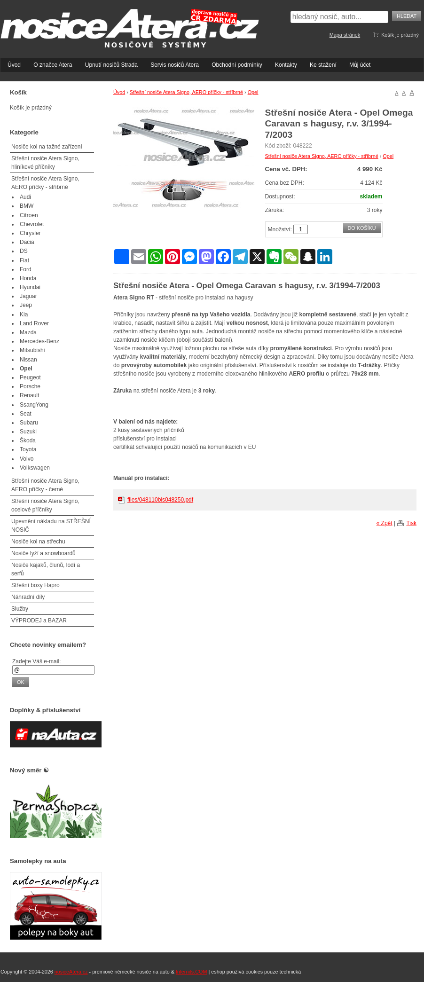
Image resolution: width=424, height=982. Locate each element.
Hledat (406, 16)
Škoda (28, 440)
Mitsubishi (32, 350)
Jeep (26, 305)
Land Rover (34, 323)
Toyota (28, 449)
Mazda (28, 332)
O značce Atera (52, 65)
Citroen (29, 215)
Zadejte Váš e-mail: (36, 661)
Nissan (28, 359)
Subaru (29, 422)
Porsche (30, 386)
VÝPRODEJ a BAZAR (39, 620)
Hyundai (30, 287)
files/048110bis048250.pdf (160, 499)
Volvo (26, 459)
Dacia (27, 242)
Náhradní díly (28, 597)
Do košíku (362, 228)
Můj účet (359, 65)
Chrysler (30, 233)
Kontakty (286, 65)
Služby (19, 608)
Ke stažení (323, 65)
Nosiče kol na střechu (38, 541)
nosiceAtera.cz (71, 971)
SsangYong (34, 404)
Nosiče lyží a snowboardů (43, 553)
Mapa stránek (345, 35)
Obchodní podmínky (237, 65)
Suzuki (28, 431)
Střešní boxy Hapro (35, 585)
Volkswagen (35, 467)
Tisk (411, 523)
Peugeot (30, 377)
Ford (25, 269)
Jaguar (28, 296)
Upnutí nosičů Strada (111, 65)
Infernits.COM (191, 971)
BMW (26, 206)
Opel (253, 92)
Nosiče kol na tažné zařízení (46, 146)
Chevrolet (32, 224)
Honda (28, 278)
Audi (25, 197)
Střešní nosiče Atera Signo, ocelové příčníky (45, 505)
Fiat (24, 260)
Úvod (14, 65)
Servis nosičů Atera (174, 65)
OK (20, 682)
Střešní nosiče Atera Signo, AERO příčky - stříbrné (186, 92)
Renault (29, 395)
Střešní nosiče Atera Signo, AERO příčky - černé (45, 485)
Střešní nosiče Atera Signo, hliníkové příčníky (45, 162)
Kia (24, 314)
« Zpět (385, 523)
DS (24, 251)
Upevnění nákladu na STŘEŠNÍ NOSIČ (51, 525)
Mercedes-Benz (39, 341)
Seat (25, 413)
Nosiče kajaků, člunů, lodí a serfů (45, 569)
